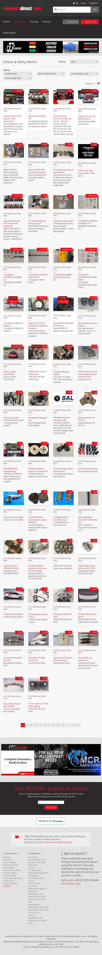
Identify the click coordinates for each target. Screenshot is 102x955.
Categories (20, 21)
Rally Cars (33, 865)
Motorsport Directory (38, 907)
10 (63, 725)
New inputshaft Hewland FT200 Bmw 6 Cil (87, 520)
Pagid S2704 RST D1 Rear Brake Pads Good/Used (11, 223)
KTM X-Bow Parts (85, 171)
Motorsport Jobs (36, 894)
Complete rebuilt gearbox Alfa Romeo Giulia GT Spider (37, 568)
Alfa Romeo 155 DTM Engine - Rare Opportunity (12, 118)
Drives (31, 867)
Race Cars (33, 857)
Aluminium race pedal (13, 517)
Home (6, 21)
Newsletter (9, 32)
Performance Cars (36, 897)
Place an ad (89, 22)
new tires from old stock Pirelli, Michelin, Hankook (38, 325)
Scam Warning (10, 883)
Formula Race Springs (87, 469)
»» (78, 725)
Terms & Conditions (12, 878)
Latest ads (71, 22)
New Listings (9, 862)
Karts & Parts (34, 883)
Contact (46, 21)
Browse (6, 857)
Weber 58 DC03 (10, 170)
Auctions (32, 886)
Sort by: (62, 62)
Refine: (6, 70)
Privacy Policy (10, 873)
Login (83, 3)
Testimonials (9, 875)
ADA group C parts (11, 418)
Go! (94, 9)
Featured (7, 859)
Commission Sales (12, 870)
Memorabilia (34, 904)
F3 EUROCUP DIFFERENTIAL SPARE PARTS (87, 277)
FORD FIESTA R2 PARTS (13, 614)
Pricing (34, 21)
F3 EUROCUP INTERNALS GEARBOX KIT (12, 277)
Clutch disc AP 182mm (62, 566)
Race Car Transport (37, 862)
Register (94, 3)
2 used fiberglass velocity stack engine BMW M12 (37, 520)
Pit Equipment (35, 870)
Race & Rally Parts (37, 859)
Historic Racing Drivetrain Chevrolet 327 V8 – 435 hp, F (62, 118)
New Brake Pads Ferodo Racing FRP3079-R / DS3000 (12, 471)
